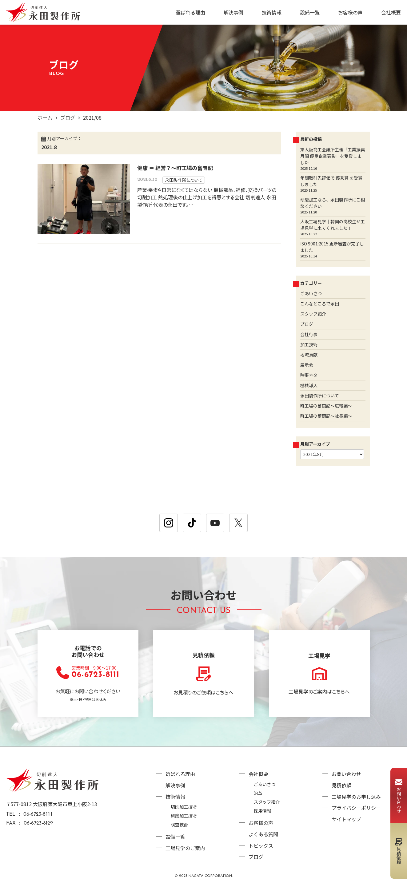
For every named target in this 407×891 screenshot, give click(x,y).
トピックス (261, 845)
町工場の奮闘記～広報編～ (326, 406)
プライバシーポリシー (356, 807)
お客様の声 (350, 12)
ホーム (45, 117)
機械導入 (308, 385)
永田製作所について (183, 180)
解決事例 (233, 12)
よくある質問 (263, 834)
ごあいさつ (311, 293)
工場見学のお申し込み (356, 796)
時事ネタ (308, 375)
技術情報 (271, 12)
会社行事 (308, 334)
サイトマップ (346, 819)
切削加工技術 (184, 806)
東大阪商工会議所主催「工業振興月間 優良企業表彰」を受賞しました (332, 155)
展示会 (306, 365)
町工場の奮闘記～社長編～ (326, 416)
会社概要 (391, 12)
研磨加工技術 (184, 815)
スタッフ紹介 (313, 314)
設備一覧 (310, 12)
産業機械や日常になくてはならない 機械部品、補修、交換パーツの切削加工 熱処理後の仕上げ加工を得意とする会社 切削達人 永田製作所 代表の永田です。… (206, 197)
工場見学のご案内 (185, 848)
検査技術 (179, 824)
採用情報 (262, 810)
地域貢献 (308, 355)
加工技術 (308, 344)
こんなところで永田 (319, 303)
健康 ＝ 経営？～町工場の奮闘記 (175, 168)
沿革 (258, 793)
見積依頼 (341, 785)
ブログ (67, 117)
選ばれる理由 (190, 12)
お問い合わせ (346, 774)
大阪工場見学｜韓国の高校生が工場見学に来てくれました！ (332, 224)
